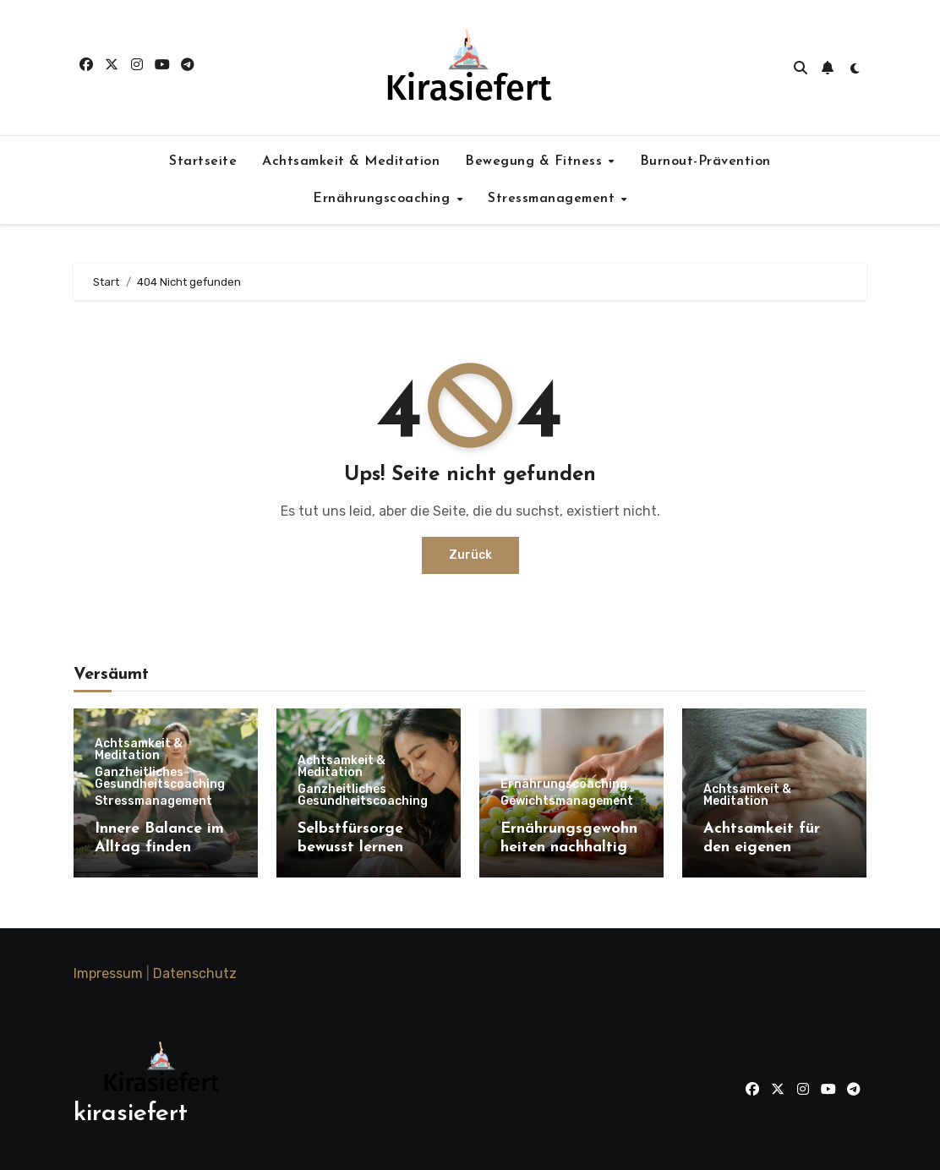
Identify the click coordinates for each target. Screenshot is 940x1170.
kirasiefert (131, 1114)
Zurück (470, 555)
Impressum (108, 973)
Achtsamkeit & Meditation (351, 161)
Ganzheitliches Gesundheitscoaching (160, 778)
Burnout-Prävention (705, 161)
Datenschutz (195, 973)
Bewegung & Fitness (536, 161)
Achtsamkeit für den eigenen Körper (761, 847)
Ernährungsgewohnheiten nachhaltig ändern (568, 847)
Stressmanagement (554, 198)
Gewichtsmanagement (566, 801)
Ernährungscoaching (384, 198)
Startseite (203, 161)
